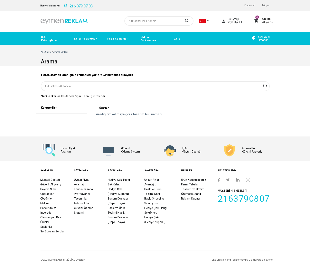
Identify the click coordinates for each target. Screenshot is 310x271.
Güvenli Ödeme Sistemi (83, 210)
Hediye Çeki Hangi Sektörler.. (119, 182)
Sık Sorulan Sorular (52, 231)
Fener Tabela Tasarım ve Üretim (192, 187)
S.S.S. (178, 38)
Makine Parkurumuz (148, 39)
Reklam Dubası (190, 198)
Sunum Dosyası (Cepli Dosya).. (118, 201)
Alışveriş (267, 20)
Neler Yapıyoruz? (85, 38)
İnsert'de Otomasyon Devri (51, 215)
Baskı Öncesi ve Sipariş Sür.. (154, 201)
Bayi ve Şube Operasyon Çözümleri (48, 193)
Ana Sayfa (46, 52)
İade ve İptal (81, 203)
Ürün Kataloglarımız (50, 39)
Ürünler (44, 222)
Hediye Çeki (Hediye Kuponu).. (119, 191)
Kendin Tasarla (83, 189)
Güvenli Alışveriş (50, 184)
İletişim (265, 5)
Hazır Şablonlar (117, 38)
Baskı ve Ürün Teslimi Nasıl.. (116, 210)
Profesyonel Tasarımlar (82, 196)
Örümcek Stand (191, 194)
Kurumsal (249, 5)
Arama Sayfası (60, 52)
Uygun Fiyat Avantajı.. (151, 182)
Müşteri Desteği (50, 180)
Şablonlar (46, 227)
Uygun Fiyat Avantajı (81, 182)
